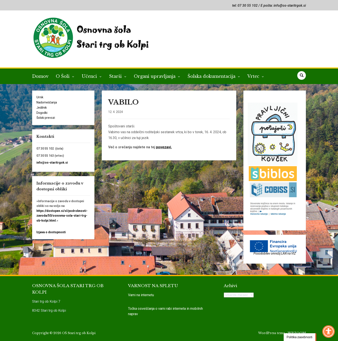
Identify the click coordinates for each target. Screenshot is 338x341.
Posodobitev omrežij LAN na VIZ (275, 253)
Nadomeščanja (46, 102)
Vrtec (254, 76)
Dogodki (41, 112)
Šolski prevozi (45, 117)
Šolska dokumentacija (212, 76)
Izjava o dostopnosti (51, 232)
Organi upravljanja (155, 76)
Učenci (90, 76)
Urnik (39, 97)
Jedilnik (41, 107)
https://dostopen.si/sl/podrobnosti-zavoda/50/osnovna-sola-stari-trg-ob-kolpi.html (62, 215)
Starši (116, 76)
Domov (40, 76)
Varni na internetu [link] (141, 295)
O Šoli (63, 76)
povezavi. (164, 147)
